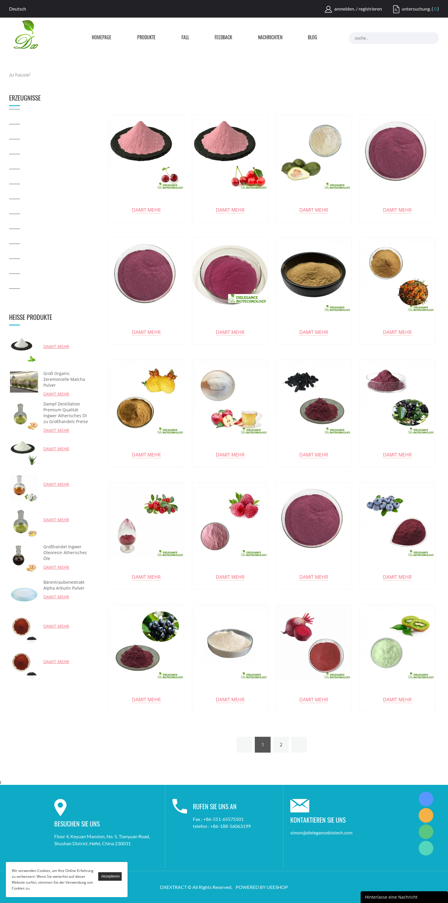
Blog (312, 37)
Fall (185, 37)
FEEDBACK (223, 37)
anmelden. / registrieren (358, 8)
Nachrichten (270, 37)
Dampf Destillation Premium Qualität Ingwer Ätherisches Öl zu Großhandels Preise (65, 412)
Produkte (146, 37)
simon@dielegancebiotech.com (321, 832)
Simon (426, 799)
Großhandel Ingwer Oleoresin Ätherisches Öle (65, 552)
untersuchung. (416, 8)
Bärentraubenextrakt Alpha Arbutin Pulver (63, 585)
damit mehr (56, 346)
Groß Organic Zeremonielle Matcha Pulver (64, 379)
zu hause (19, 75)
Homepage (101, 37)
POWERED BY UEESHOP (262, 887)
